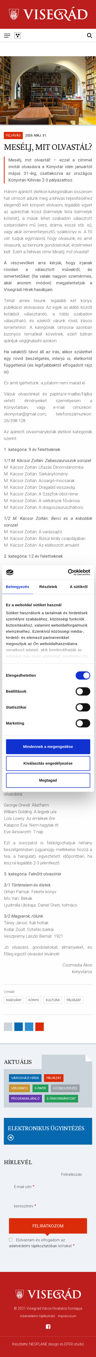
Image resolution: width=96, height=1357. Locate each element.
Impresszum (67, 1316)
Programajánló (25, 1098)
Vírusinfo (19, 1088)
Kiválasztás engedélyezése (48, 763)
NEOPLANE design (44, 1344)
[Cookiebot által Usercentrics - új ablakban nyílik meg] (68, 572)
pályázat (74, 1000)
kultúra (53, 1000)
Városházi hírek (25, 1078)
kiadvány (14, 1000)
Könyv (33, 1000)
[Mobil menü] (7, 35)
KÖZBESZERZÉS (65, 1088)
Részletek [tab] (48, 586)
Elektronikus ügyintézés (46, 1128)
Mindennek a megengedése (48, 746)
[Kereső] (89, 35)
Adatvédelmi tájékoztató (37, 1316)
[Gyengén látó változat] (17, 35)
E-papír (40, 1088)
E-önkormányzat (61, 1098)
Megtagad (48, 780)
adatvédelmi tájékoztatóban (33, 1246)
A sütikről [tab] (79, 586)
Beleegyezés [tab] (17, 586)
